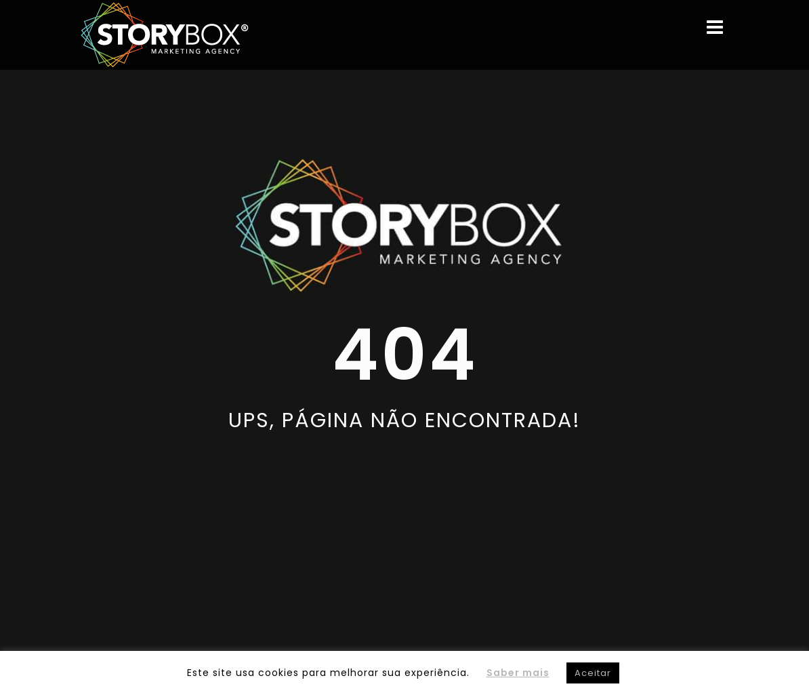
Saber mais (517, 672)
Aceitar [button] (593, 673)
